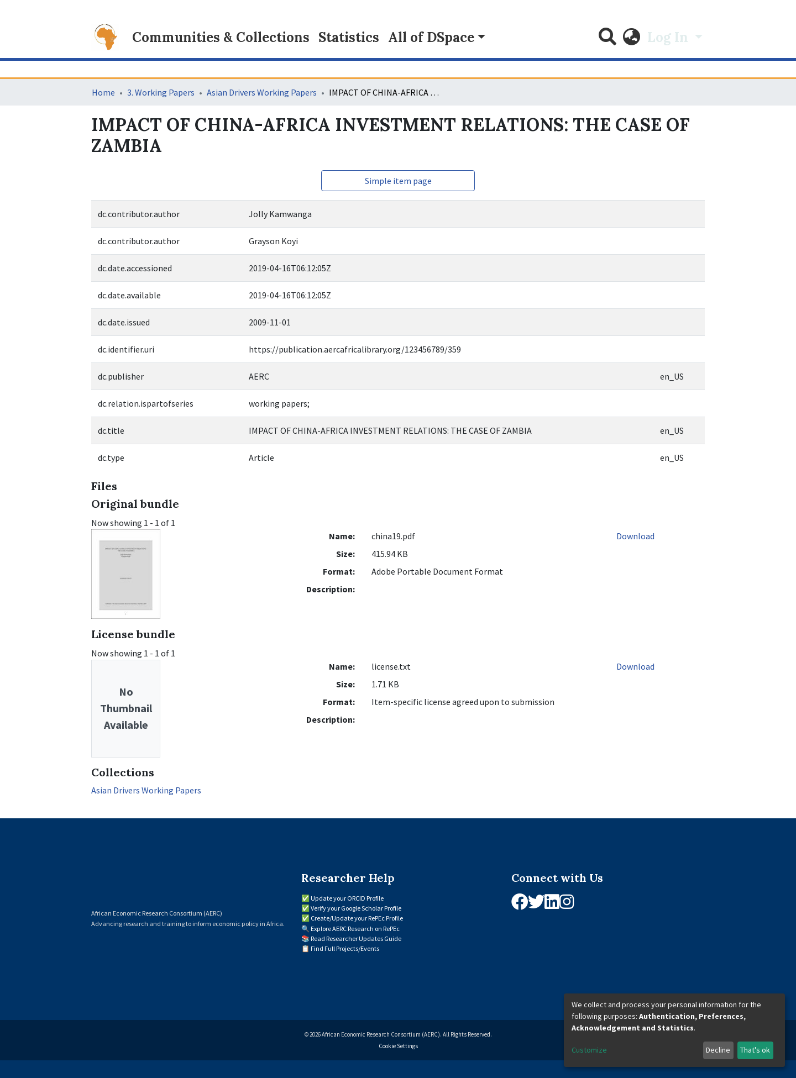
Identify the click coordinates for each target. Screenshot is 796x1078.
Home (103, 92)
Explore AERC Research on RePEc (355, 928)
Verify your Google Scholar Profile (356, 908)
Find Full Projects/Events (345, 948)
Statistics (348, 37)
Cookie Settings (398, 1046)
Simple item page (398, 180)
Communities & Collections (221, 37)
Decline (718, 1050)
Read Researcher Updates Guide (356, 938)
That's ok (755, 1050)
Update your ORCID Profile (347, 898)
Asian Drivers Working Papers (262, 92)
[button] (632, 38)
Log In (669, 37)
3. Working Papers (161, 92)
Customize (589, 1050)
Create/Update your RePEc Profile (357, 918)
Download (635, 535)
